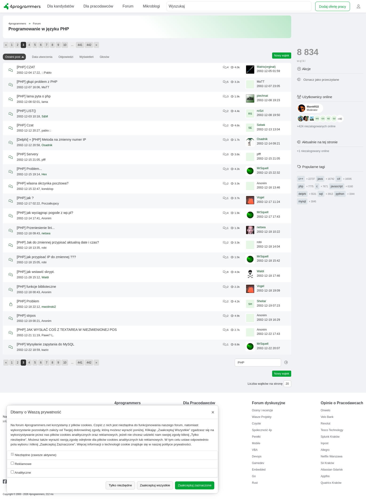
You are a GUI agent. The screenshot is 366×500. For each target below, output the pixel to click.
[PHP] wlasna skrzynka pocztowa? (42, 183)
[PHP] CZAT (26, 67)
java (320, 178)
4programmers (17, 23)
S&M (45, 116)
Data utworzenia (42, 57)
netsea (46, 233)
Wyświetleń (86, 57)
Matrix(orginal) (266, 66)
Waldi (45, 277)
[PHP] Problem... (29, 169)
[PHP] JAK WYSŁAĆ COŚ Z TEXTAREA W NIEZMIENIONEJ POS (67, 330)
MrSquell (262, 168)
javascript (337, 186)
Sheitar (261, 301)
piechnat (262, 95)
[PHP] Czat (25, 125)
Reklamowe (21, 464)
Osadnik (47, 145)
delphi (302, 194)
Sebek (261, 125)
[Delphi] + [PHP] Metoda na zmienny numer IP (51, 139)
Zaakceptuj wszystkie (155, 485)
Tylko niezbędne (120, 485)
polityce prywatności (176, 444)
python (340, 194)
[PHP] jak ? (25, 198)
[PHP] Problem (28, 301)
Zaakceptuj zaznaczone (194, 485)
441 (80, 45)
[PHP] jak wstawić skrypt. (36, 272)
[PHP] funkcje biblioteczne (36, 286)
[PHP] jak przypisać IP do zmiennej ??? (46, 257)
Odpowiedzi (66, 57)
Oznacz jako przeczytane (318, 79)
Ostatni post (12, 57)
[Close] (212, 412)
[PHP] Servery (27, 154)
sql (321, 194)
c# (338, 178)
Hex (44, 174)
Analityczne (21, 472)
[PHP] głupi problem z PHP (37, 82)
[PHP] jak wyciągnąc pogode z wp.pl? (45, 213)
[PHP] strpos (26, 315)
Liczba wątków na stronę (265, 383)
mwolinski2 (49, 306)
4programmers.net (38, 425)
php (300, 186)
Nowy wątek (281, 55)
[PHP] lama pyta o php (34, 96)
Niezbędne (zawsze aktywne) (33, 455)
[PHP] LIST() (26, 111)
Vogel (260, 197)
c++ (300, 178)
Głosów (104, 57)
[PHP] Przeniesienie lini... (36, 228)
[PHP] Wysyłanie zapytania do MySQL (45, 344)
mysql (302, 201)
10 (64, 45)
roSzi (260, 110)
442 (89, 45)
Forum (37, 23)
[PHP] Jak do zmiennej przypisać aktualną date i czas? (58, 242)
